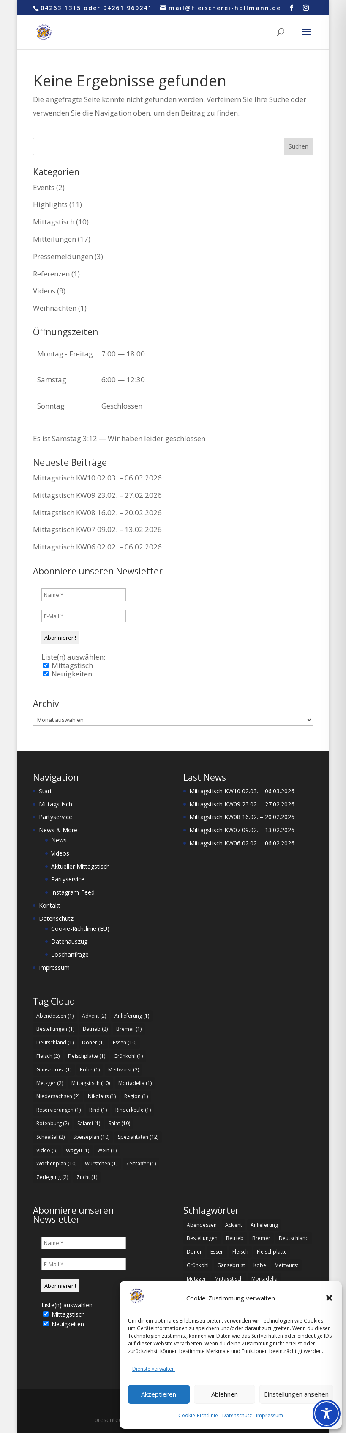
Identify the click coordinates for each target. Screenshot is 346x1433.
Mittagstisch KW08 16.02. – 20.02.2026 (97, 512)
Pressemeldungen (63, 256)
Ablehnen (224, 1394)
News (59, 840)
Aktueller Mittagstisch (80, 866)
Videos (44, 290)
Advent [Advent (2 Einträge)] (94, 1015)
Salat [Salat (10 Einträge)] (119, 1123)
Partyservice (55, 817)
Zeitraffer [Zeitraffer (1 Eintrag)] (141, 1163)
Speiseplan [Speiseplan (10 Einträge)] (91, 1136)
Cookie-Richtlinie (198, 1415)
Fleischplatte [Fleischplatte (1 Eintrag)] (86, 1056)
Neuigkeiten (67, 674)
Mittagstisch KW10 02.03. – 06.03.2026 (97, 478)
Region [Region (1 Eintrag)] (136, 1096)
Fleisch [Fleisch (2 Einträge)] (48, 1056)
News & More (58, 830)
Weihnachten (54, 308)
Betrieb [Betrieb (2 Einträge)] (95, 1029)
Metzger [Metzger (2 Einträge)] (49, 1083)
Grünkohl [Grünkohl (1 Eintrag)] (128, 1056)
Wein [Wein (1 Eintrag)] (107, 1150)
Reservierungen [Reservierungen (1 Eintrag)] (58, 1109)
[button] (329, 1298)
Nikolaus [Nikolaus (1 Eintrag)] (102, 1096)
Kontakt (49, 905)
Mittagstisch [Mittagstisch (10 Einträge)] (90, 1083)
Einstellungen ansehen (296, 1394)
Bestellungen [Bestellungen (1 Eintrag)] (55, 1029)
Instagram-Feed (73, 892)
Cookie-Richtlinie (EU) (80, 929)
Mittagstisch (53, 221)
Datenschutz (237, 1415)
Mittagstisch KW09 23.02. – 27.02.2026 (97, 495)
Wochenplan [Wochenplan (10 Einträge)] (56, 1163)
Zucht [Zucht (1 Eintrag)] (86, 1177)
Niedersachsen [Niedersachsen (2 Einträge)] (57, 1096)
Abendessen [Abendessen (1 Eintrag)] (55, 1015)
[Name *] (83, 594)
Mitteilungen (54, 239)
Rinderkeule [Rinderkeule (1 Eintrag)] (133, 1109)
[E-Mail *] (83, 616)
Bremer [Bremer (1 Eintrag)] (129, 1029)
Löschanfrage (70, 954)
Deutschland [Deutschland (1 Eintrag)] (55, 1042)
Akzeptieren (158, 1394)
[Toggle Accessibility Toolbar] (326, 1413)
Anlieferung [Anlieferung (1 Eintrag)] (131, 1015)
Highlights (50, 204)
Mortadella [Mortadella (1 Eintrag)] (135, 1083)
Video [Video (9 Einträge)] (46, 1150)
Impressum (269, 1415)
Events (43, 187)
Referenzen (51, 274)
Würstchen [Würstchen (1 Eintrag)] (101, 1163)
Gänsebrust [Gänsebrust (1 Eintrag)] (53, 1069)
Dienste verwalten (153, 1368)
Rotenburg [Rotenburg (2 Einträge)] (52, 1123)
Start (45, 791)
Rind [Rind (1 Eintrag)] (98, 1109)
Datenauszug (69, 941)
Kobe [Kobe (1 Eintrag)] (90, 1069)
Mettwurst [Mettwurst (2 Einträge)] (123, 1069)
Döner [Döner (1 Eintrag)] (93, 1042)
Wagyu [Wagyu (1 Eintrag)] (77, 1150)
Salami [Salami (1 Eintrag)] (88, 1123)
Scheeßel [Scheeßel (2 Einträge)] (50, 1136)
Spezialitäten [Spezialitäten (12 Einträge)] (138, 1136)
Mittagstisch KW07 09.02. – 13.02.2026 (97, 529)
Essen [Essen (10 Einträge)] (124, 1042)
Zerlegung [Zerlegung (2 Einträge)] (52, 1177)
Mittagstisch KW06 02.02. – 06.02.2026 (97, 547)
